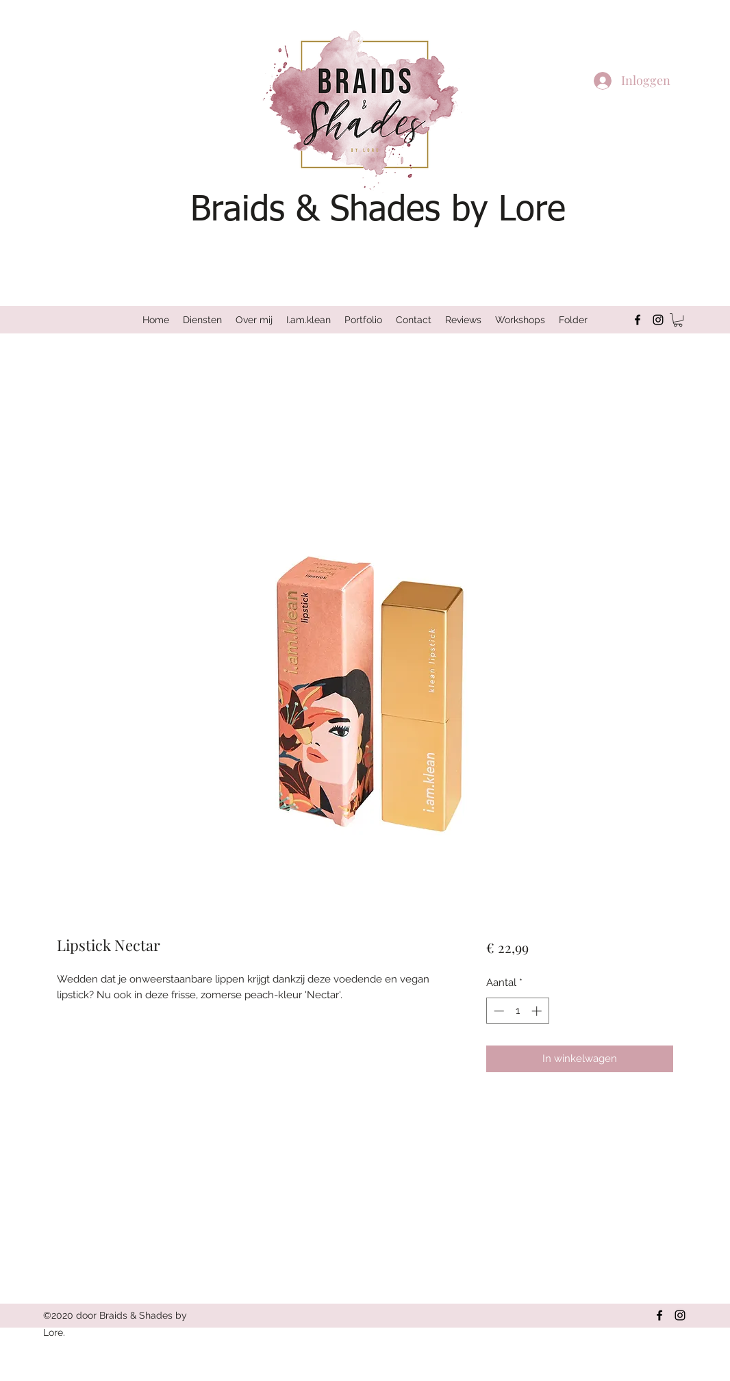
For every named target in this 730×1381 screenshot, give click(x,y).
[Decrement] (497, 1011)
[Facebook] (637, 320)
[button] (678, 320)
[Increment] (538, 1011)
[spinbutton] (517, 1011)
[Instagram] (658, 320)
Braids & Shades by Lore (378, 210)
